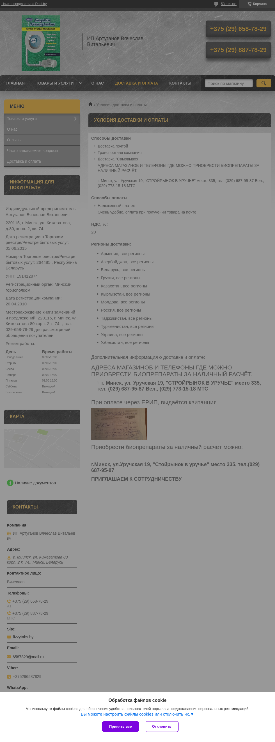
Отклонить (161, 726)
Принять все (120, 726)
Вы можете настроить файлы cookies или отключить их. (135, 714)
